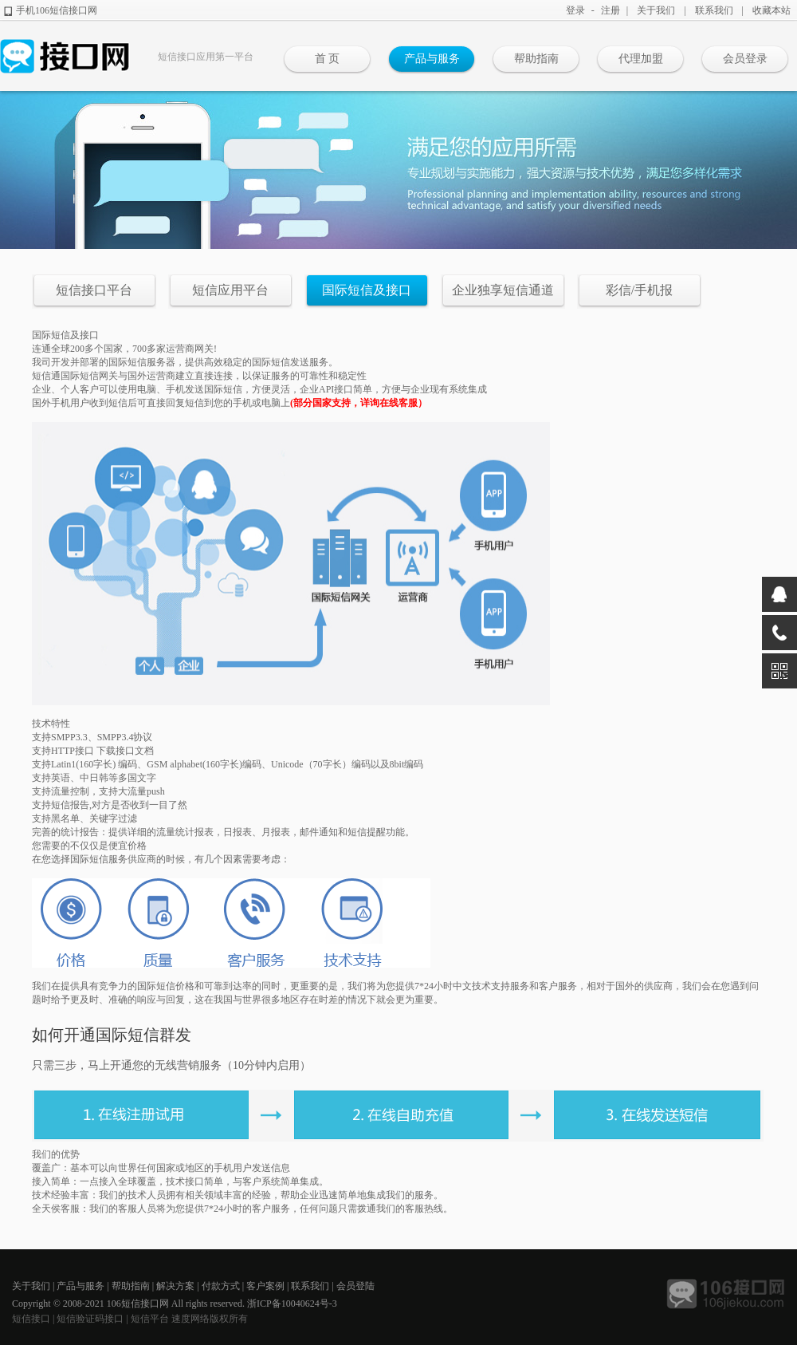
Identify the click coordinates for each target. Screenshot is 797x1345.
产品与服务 (432, 59)
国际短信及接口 (366, 290)
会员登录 (745, 59)
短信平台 (150, 1318)
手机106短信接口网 (56, 10)
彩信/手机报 (639, 290)
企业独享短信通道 (503, 290)
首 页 (327, 59)
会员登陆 (355, 1286)
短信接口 (31, 1318)
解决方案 (175, 1286)
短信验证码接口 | (93, 1318)
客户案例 (265, 1286)
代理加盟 (640, 59)
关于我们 (656, 10)
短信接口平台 (94, 290)
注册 (610, 10)
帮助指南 (536, 59)
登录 (575, 10)
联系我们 (714, 10)
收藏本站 (771, 10)
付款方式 (221, 1286)
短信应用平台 (230, 290)
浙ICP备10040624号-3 (292, 1303)
